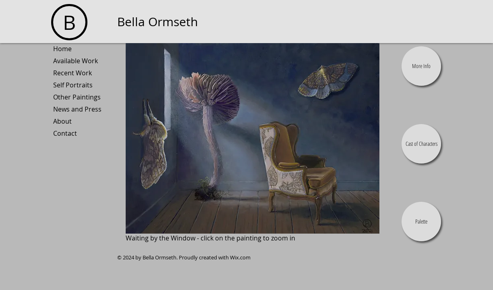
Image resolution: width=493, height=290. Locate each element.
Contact (65, 133)
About (62, 121)
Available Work (75, 60)
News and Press (77, 109)
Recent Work (72, 72)
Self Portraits (73, 85)
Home (62, 48)
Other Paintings (77, 97)
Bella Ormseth (157, 22)
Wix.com (240, 257)
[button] (421, 66)
